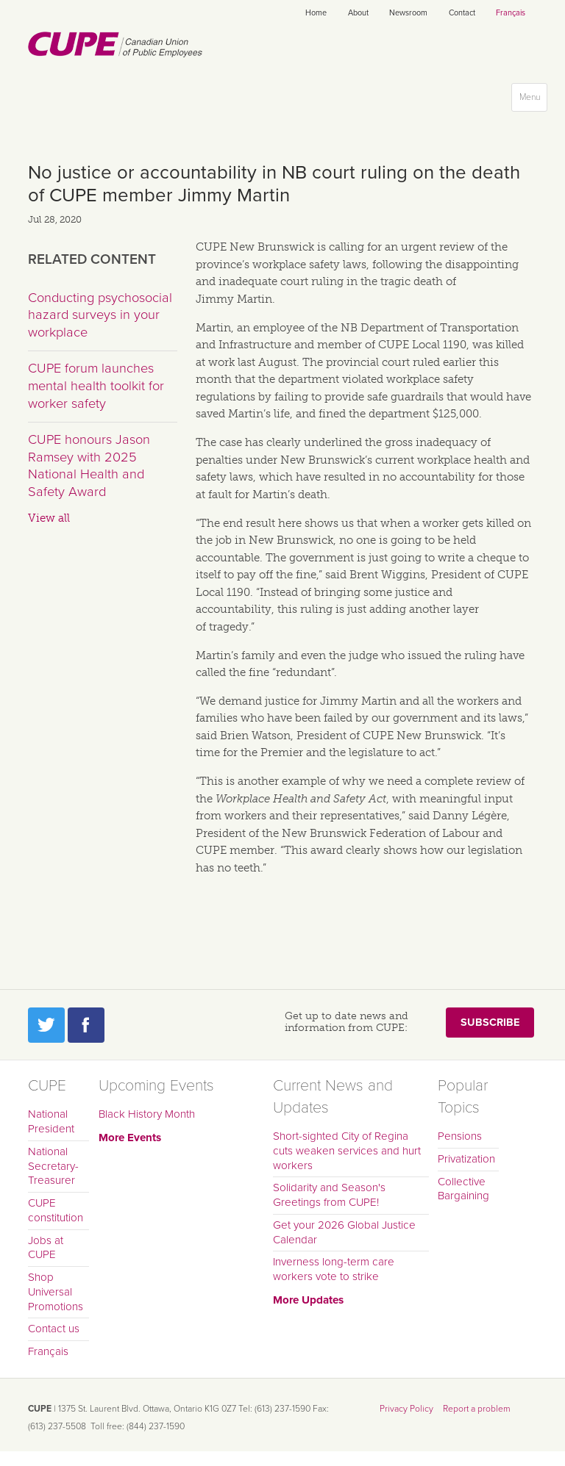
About (358, 13)
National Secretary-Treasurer (53, 1166)
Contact (462, 13)
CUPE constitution (55, 1210)
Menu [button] (533, 100)
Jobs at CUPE (45, 1248)
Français (510, 13)
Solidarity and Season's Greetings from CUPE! (329, 1195)
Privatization (466, 1158)
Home (316, 13)
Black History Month (147, 1114)
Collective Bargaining (463, 1189)
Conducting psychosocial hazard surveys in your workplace (100, 315)
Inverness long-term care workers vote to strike (333, 1269)
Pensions (460, 1136)
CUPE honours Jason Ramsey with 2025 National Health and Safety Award (89, 465)
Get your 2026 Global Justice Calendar (344, 1232)
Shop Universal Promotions (55, 1292)
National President (51, 1121)
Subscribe (490, 1022)
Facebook (86, 1025)
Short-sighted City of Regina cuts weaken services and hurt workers (347, 1150)
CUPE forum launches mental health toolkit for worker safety (96, 385)
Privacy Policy (406, 1409)
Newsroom (408, 13)
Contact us (53, 1328)
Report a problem (477, 1409)
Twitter (46, 1025)
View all (49, 518)
